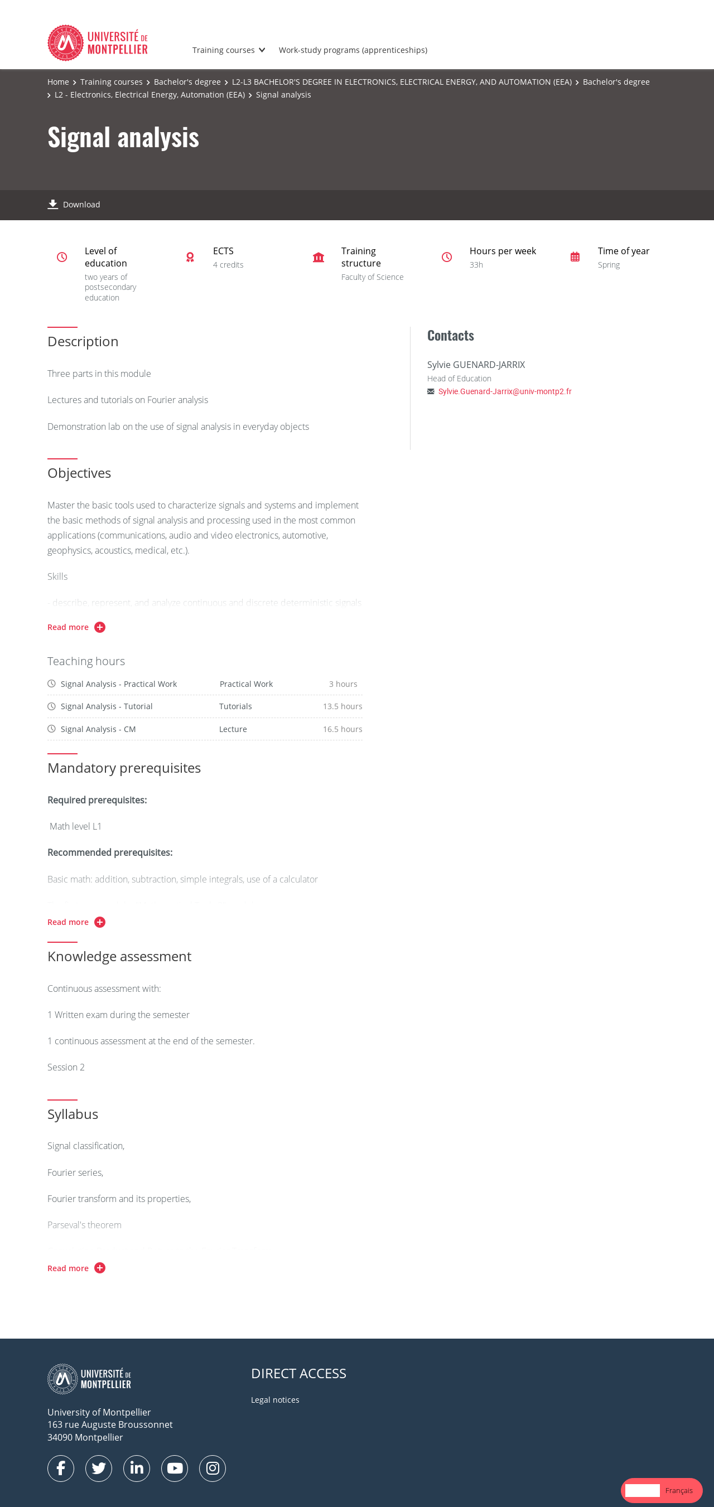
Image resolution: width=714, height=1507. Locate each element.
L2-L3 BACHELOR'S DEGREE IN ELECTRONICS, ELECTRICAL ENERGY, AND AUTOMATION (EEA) (402, 81)
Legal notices (275, 1399)
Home (58, 81)
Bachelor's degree (187, 81)
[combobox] (642, 1490)
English (642, 1490)
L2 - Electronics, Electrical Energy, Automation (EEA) (150, 94)
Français (679, 1490)
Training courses (223, 50)
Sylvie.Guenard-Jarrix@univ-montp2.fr (505, 391)
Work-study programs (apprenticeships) (353, 50)
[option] (679, 1490)
